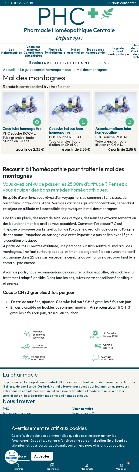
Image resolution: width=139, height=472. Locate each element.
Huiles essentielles (75, 51)
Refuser (20, 456)
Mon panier (123, 466)
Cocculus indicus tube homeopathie (66, 130)
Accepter (42, 456)
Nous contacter (123, 2)
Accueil (9, 69)
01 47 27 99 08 (21, 2)
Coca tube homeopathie (22, 128)
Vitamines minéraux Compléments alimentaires (33, 51)
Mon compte (87, 466)
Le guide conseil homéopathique (118, 51)
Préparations (52, 466)
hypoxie (10, 229)
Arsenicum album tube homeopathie (113, 130)
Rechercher (17, 466)
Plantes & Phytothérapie (55, 51)
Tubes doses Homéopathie (95, 51)
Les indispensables (11, 51)
